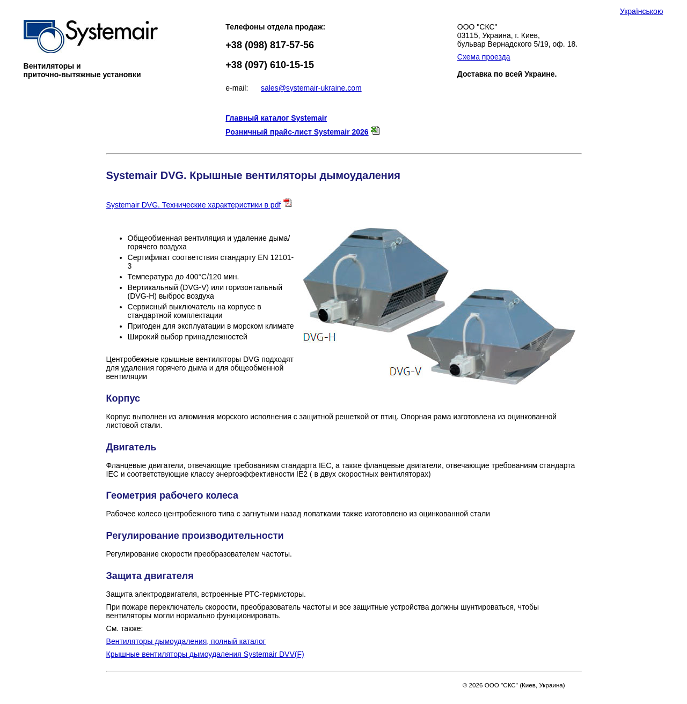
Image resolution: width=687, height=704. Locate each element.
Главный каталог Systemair (276, 118)
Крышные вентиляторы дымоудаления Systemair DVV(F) (205, 654)
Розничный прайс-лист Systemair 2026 (296, 132)
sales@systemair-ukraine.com (311, 88)
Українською (641, 11)
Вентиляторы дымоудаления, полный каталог (186, 641)
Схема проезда (483, 57)
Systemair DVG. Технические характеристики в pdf (193, 205)
